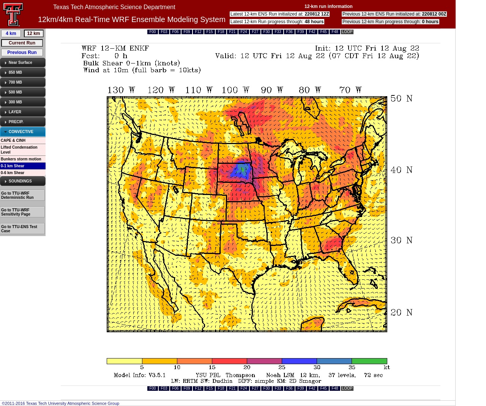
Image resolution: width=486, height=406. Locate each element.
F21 (232, 32)
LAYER (15, 112)
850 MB (15, 72)
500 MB (15, 92)
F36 (289, 32)
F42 (312, 32)
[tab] (23, 62)
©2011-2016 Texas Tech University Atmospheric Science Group (60, 403)
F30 (266, 32)
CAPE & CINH (13, 140)
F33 (278, 32)
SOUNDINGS (20, 181)
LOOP (347, 32)
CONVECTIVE (21, 132)
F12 (198, 32)
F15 (209, 32)
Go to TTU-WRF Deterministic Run (17, 195)
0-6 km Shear (12, 173)
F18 (221, 32)
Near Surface (20, 62)
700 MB (15, 82)
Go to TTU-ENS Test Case (19, 229)
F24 (243, 32)
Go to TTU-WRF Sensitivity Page (15, 212)
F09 (186, 32)
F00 (152, 32)
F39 (300, 32)
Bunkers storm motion (21, 159)
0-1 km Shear (12, 166)
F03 (164, 32)
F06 (175, 32)
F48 (334, 32)
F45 (323, 32)
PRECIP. (16, 122)
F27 (255, 32)
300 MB (15, 102)
